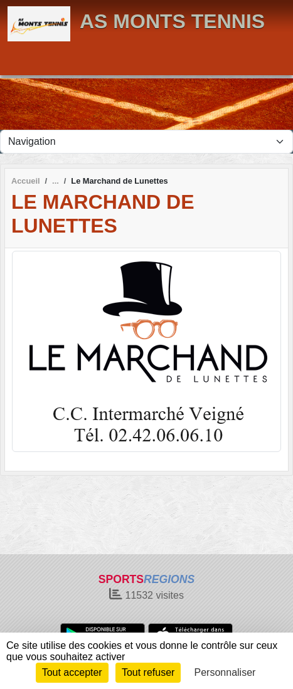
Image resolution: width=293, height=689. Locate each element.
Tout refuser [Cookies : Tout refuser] (148, 672)
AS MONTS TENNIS (172, 21)
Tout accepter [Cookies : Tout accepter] (72, 672)
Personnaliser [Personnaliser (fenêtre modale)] (225, 672)
